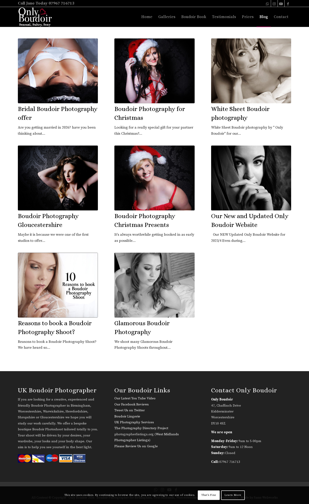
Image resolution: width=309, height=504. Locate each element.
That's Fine (208, 495)
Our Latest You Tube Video (135, 398)
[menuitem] (146, 17)
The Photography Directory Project (141, 428)
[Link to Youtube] (281, 3)
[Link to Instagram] (274, 3)
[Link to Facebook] (288, 3)
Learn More (232, 495)
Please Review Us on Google (136, 446)
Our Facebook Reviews (131, 404)
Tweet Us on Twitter (129, 410)
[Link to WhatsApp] (267, 3)
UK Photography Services (134, 422)
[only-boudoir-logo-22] (37, 17)
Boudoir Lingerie (127, 416)
